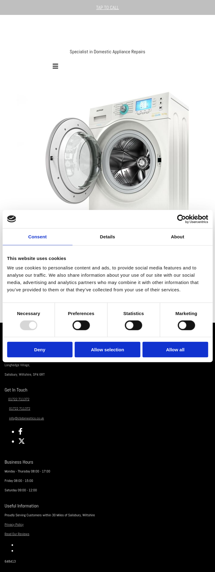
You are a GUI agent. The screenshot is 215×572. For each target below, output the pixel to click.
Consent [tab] (37, 236)
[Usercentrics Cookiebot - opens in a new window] (181, 218)
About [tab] (177, 236)
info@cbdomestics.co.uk (26, 418)
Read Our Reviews (17, 534)
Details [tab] (107, 236)
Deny (39, 349)
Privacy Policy (14, 524)
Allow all (175, 349)
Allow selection (107, 349)
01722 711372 (18, 399)
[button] (107, 7)
